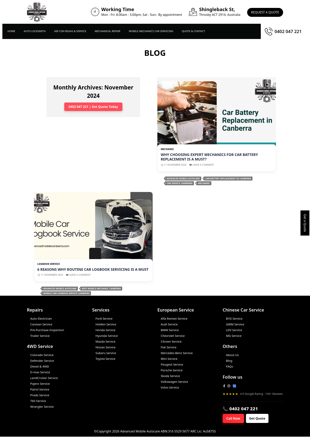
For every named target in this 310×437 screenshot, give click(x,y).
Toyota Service (105, 359)
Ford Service (103, 318)
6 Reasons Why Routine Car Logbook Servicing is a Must (92, 269)
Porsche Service (171, 370)
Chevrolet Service (173, 336)
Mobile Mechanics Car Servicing (151, 31)
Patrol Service (39, 389)
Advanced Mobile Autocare (183, 178)
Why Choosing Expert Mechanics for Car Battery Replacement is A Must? (209, 157)
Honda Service (105, 330)
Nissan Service (105, 347)
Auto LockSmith (35, 31)
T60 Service (38, 401)
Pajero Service (40, 384)
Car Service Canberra (180, 183)
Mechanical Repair (107, 31)
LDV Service (234, 330)
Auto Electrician (41, 318)
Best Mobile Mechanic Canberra (101, 288)
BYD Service (234, 318)
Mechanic (167, 149)
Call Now (234, 418)
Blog (229, 361)
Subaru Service (105, 353)
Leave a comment (203, 164)
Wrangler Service (42, 406)
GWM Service (235, 324)
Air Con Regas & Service (70, 31)
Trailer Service (40, 336)
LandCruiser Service (44, 378)
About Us (232, 355)
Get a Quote (305, 223)
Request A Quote (265, 12)
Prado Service (39, 395)
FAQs (229, 366)
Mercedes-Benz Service (177, 353)
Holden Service (105, 324)
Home (11, 31)
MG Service (233, 336)
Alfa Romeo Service (174, 318)
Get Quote (259, 418)
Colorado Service (42, 355)
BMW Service (170, 330)
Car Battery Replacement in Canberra (228, 178)
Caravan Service (41, 324)
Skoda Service (170, 376)
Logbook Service (48, 264)
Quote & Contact (193, 31)
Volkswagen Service (174, 382)
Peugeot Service (172, 364)
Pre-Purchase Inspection (47, 330)
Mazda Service (105, 341)
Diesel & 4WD (39, 366)
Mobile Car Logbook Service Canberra (66, 293)
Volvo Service (170, 387)
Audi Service (169, 324)
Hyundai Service (106, 336)
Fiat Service (168, 347)
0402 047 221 (288, 31)
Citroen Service (171, 341)
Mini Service (169, 359)
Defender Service (42, 361)
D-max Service (40, 372)
